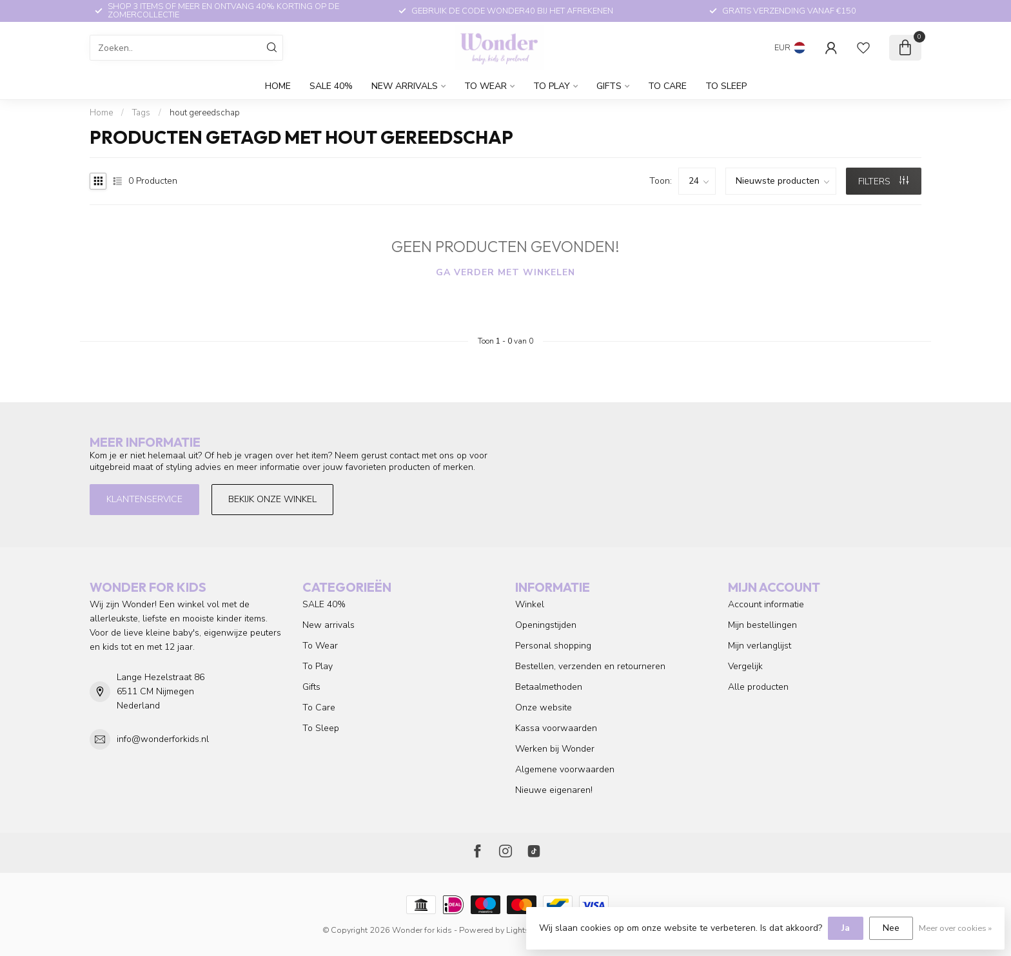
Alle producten (758, 687)
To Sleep (726, 86)
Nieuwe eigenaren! (554, 790)
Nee (891, 928)
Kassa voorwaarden (556, 728)
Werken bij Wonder (554, 749)
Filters (883, 181)
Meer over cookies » (955, 927)
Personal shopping (553, 645)
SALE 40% (331, 86)
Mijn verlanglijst (759, 645)
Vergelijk (745, 666)
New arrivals (404, 86)
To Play (551, 86)
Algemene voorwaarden (564, 769)
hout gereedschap (205, 113)
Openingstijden (545, 625)
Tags (141, 113)
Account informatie (766, 604)
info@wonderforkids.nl (163, 739)
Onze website (543, 707)
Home (278, 86)
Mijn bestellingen (762, 625)
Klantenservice (144, 499)
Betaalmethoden (548, 687)
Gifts (609, 86)
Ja (845, 928)
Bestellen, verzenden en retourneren (590, 666)
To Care (667, 86)
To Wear (485, 86)
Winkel (529, 604)
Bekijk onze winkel (272, 499)
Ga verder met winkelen (505, 272)
